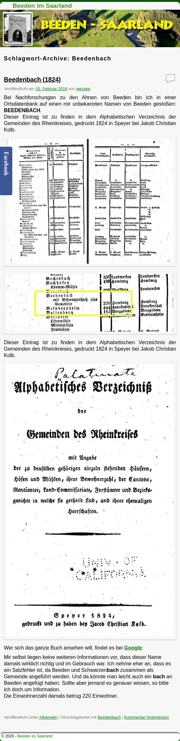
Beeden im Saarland (42, 5)
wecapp (83, 88)
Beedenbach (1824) (32, 79)
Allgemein (48, 717)
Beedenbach (109, 717)
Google (133, 648)
